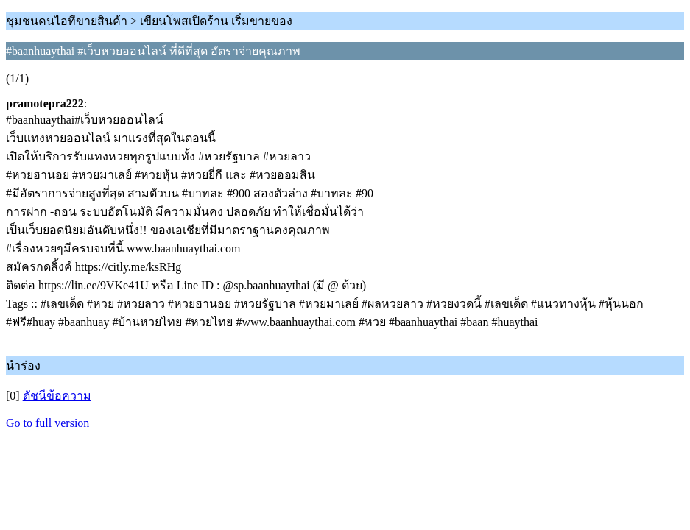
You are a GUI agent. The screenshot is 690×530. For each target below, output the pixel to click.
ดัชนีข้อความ (57, 395)
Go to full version (47, 423)
